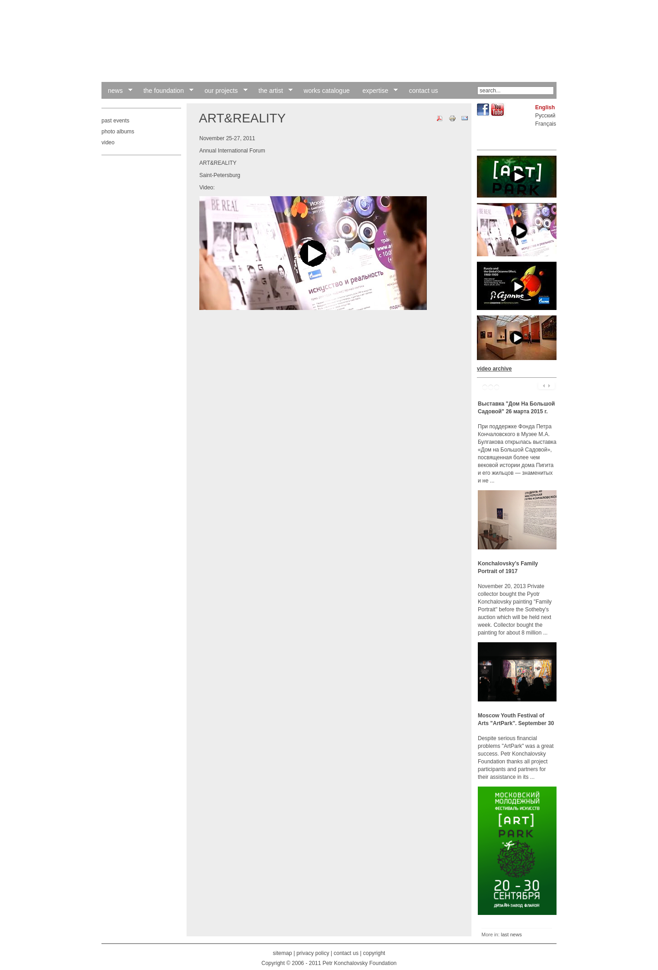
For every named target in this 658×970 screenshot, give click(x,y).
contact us (346, 953)
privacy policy (312, 953)
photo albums (117, 131)
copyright (374, 953)
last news (511, 934)
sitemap (282, 953)
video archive (494, 369)
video (108, 142)
